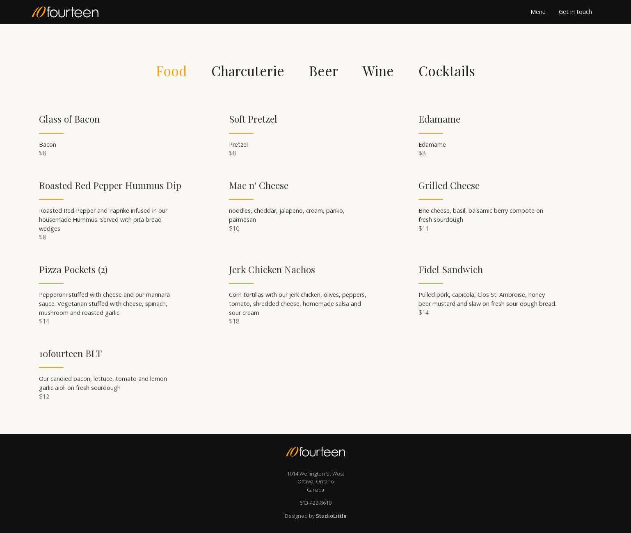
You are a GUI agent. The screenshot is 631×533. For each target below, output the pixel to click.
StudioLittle (331, 515)
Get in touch (575, 12)
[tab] (171, 71)
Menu (538, 12)
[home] (78, 12)
